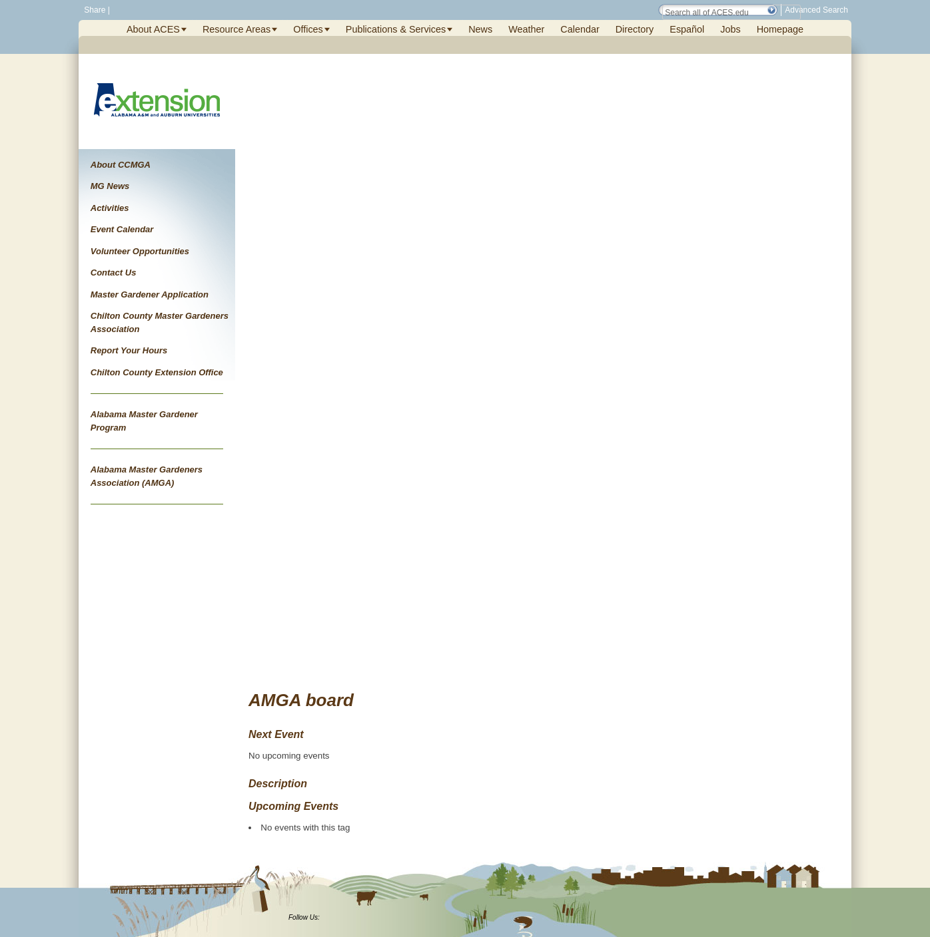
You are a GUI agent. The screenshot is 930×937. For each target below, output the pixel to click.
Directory (635, 29)
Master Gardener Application (150, 294)
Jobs (730, 29)
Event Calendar (122, 229)
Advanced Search (816, 10)
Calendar (579, 29)
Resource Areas (236, 29)
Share (93, 10)
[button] (771, 10)
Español (687, 29)
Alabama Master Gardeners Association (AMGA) (147, 476)
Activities (110, 208)
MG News (110, 186)
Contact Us (114, 273)
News (480, 29)
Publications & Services (396, 29)
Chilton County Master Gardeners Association (160, 322)
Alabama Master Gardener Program (144, 421)
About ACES (153, 29)
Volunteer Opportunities (140, 251)
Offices (308, 29)
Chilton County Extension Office (157, 372)
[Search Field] (731, 12)
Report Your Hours (129, 350)
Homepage (780, 29)
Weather (526, 29)
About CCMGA (121, 165)
